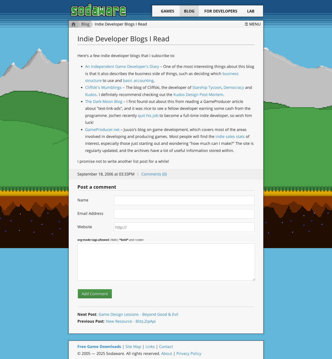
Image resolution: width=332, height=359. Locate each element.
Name (82, 200)
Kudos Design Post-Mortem (198, 94)
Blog (189, 11)
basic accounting (138, 80)
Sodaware (98, 9)
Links (150, 346)
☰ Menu (253, 24)
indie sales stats (230, 136)
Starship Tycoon (207, 87)
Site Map (133, 346)
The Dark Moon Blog (103, 101)
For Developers (220, 11)
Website (84, 226)
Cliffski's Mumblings (103, 87)
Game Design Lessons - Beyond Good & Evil (138, 314)
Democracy (233, 87)
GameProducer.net (102, 129)
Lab (250, 11)
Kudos (91, 94)
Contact (166, 346)
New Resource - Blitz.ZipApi (131, 321)
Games (167, 11)
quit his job (148, 115)
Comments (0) (154, 174)
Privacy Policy (188, 353)
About (166, 353)
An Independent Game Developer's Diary (122, 66)
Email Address (90, 213)
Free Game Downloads (99, 346)
